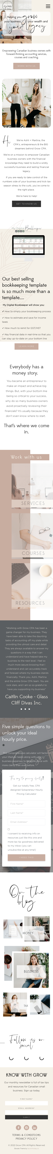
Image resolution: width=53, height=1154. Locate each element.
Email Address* (26, 1108)
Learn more (26, 346)
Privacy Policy (26, 1138)
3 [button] (29, 709)
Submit (26, 1117)
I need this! (26, 857)
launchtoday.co (33, 1148)
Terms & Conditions (26, 1135)
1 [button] (21, 709)
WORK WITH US (27, 66)
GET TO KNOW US (26, 204)
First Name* (26, 1099)
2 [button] (25, 709)
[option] (26, 666)
